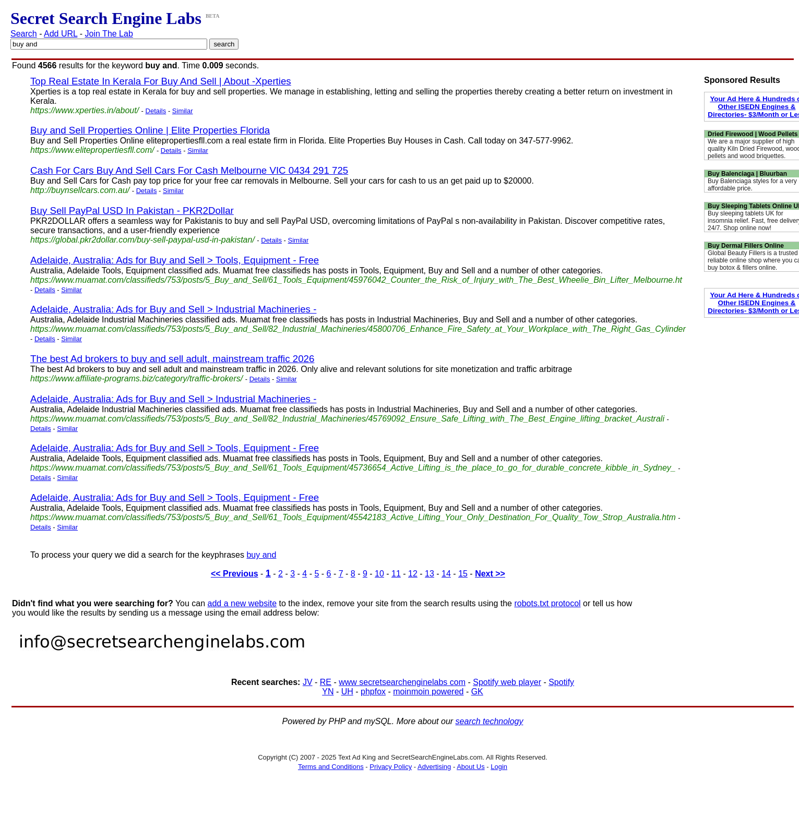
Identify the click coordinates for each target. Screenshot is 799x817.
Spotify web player (507, 682)
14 (446, 573)
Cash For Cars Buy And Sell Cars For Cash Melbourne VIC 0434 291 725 (189, 170)
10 (379, 573)
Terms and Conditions (331, 767)
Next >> (490, 573)
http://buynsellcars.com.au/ (79, 190)
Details (156, 111)
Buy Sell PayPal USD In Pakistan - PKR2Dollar (132, 210)
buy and (261, 554)
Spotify (561, 682)
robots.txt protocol (547, 603)
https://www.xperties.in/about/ (84, 110)
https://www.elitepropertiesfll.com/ (92, 150)
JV (308, 682)
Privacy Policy (390, 767)
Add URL (60, 33)
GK (477, 691)
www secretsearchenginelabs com (402, 682)
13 (429, 573)
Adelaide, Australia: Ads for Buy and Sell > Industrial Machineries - (173, 309)
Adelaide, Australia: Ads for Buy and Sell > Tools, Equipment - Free (174, 260)
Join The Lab (109, 33)
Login (499, 767)
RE (325, 682)
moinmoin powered (428, 691)
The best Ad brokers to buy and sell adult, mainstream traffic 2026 (172, 358)
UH (347, 691)
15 (463, 573)
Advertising (434, 767)
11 (396, 573)
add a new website (242, 603)
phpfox (373, 691)
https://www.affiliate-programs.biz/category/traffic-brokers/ (136, 378)
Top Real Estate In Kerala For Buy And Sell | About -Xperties (160, 81)
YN (327, 691)
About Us (470, 767)
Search (23, 33)
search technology (489, 721)
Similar (182, 111)
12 (413, 573)
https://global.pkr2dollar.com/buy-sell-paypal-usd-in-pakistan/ (142, 239)
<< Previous (234, 573)
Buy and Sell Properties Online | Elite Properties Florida (150, 130)
